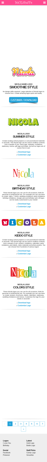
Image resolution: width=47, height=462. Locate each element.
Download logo (24, 152)
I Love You (7, 443)
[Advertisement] (23, 34)
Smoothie (30, 455)
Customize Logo (24, 155)
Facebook (6, 453)
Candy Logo (31, 453)
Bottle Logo (31, 445)
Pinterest (6, 455)
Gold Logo (30, 443)
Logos (5, 441)
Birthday (6, 445)
